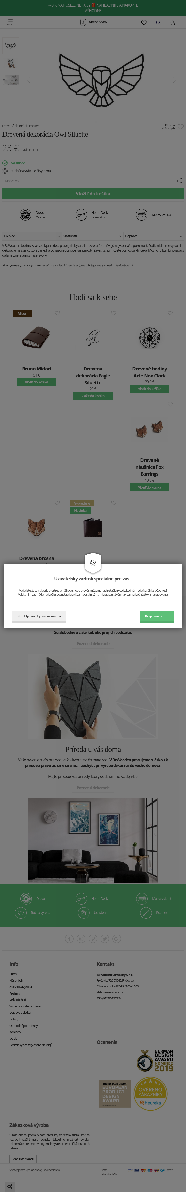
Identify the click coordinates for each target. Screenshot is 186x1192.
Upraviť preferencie (39, 616)
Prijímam (157, 616)
